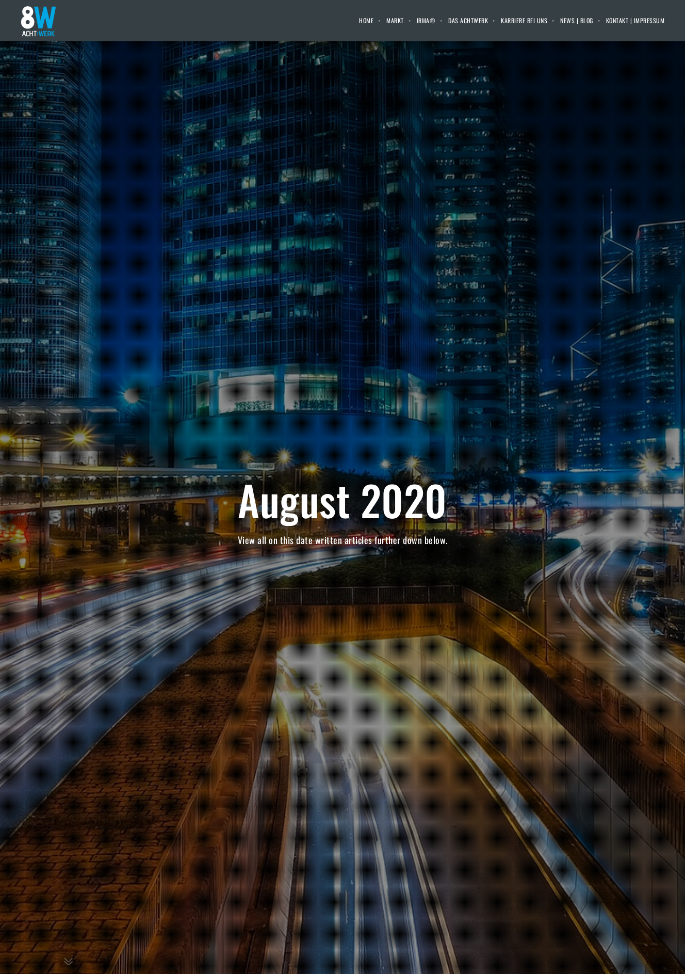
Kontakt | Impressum (635, 20)
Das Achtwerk (468, 20)
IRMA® (426, 20)
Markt (395, 20)
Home (366, 20)
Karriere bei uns (524, 20)
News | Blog (576, 20)
